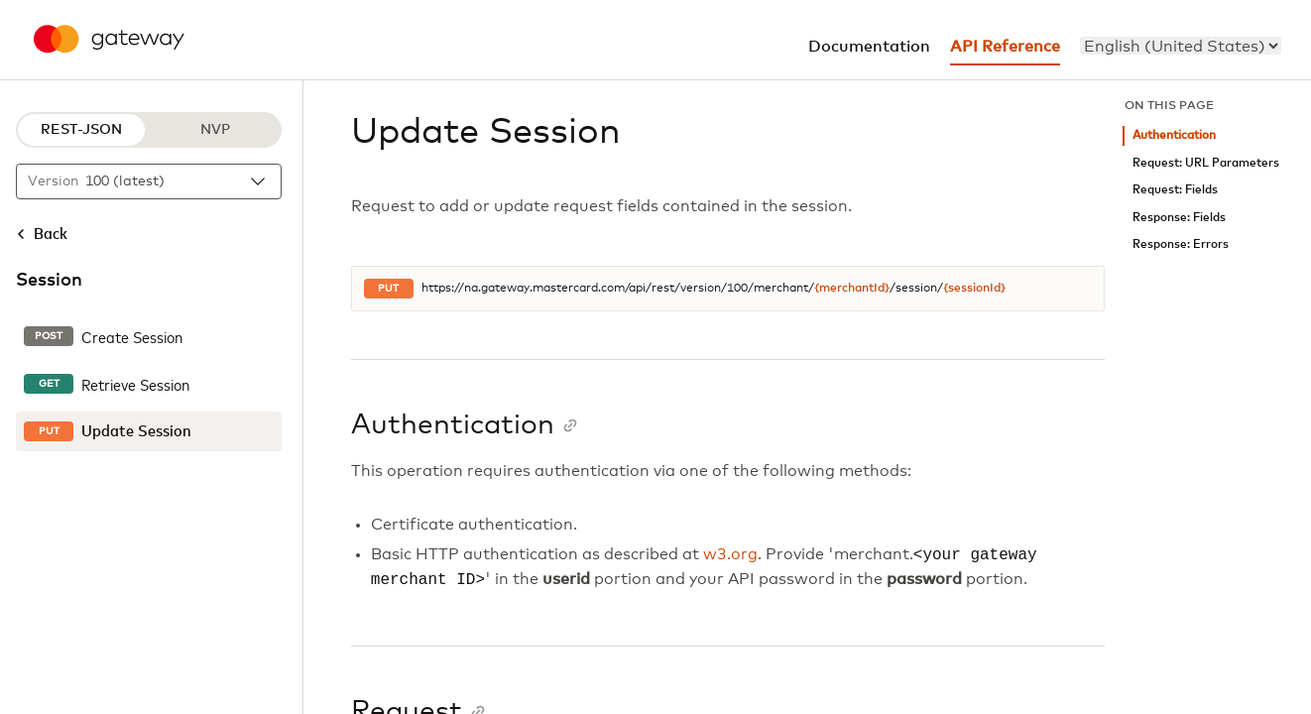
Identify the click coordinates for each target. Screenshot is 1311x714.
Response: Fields (1179, 217)
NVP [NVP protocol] (215, 130)
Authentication (1174, 135)
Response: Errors (1180, 244)
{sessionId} (974, 289)
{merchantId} (852, 289)
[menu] (1180, 46)
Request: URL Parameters (1205, 163)
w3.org (730, 555)
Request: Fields (1175, 189)
